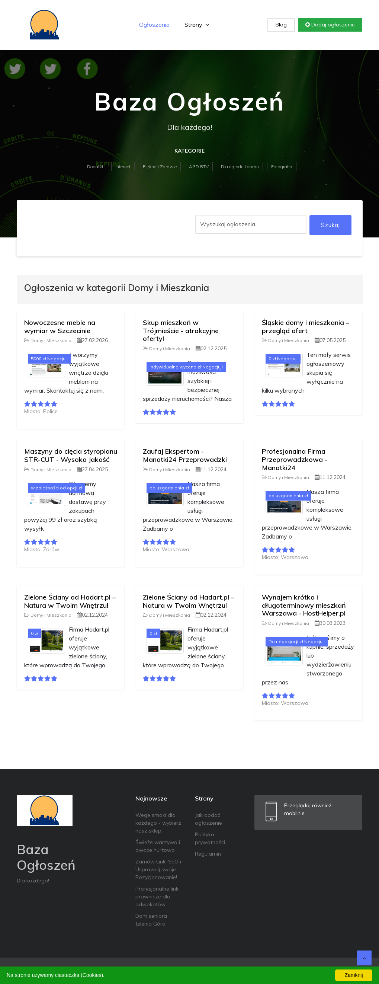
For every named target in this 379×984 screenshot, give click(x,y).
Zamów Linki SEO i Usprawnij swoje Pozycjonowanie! (158, 869)
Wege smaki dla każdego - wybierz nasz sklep (158, 823)
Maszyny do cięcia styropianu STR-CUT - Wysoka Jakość (70, 455)
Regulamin (208, 853)
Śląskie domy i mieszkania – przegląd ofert (305, 326)
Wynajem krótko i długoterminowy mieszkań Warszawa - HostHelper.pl (304, 605)
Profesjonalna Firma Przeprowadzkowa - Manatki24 (294, 459)
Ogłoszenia (154, 24)
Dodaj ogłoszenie (330, 24)
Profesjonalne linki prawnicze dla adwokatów (157, 896)
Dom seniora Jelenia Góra (151, 920)
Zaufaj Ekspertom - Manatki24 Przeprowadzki (185, 455)
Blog (281, 24)
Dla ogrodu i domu (240, 166)
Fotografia (281, 166)
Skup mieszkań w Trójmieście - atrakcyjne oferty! (181, 330)
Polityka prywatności (210, 838)
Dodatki (95, 166)
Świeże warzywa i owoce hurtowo (157, 846)
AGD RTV (199, 166)
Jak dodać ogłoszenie (208, 819)
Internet (123, 166)
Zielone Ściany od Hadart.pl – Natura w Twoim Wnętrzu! (70, 601)
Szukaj (330, 225)
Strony (196, 24)
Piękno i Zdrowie (160, 166)
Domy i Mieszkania (47, 340)
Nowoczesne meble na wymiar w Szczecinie (59, 326)
